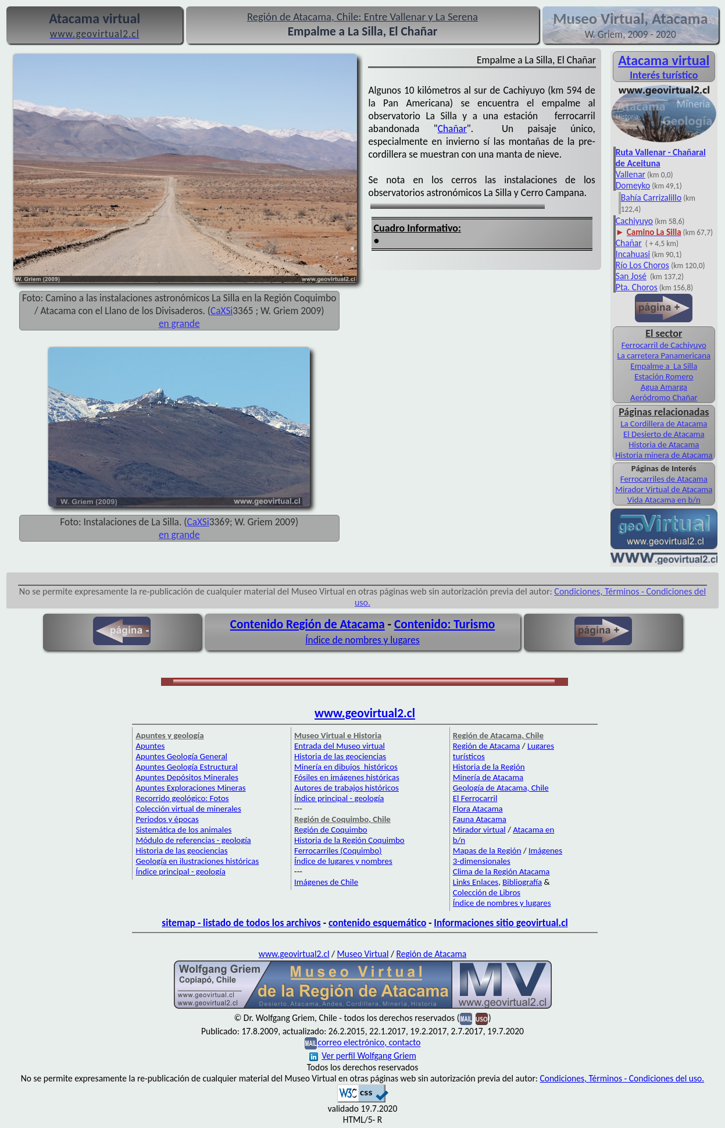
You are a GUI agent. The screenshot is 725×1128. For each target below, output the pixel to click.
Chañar (452, 128)
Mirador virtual (479, 829)
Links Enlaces (475, 882)
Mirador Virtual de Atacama (663, 489)
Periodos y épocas (166, 819)
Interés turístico (664, 75)
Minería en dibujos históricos (346, 767)
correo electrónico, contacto (368, 1042)
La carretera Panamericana (663, 355)
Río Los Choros (642, 265)
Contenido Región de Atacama (307, 624)
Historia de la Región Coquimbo (349, 840)
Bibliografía (522, 882)
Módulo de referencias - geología (193, 840)
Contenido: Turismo (444, 624)
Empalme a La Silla (663, 366)
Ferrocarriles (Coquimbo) (337, 850)
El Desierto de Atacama (664, 434)
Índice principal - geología (180, 871)
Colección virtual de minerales (188, 808)
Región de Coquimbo (330, 829)
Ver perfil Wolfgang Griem (362, 1055)
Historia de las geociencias (181, 850)
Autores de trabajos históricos (346, 787)
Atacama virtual (663, 60)
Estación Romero (663, 376)
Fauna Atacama (479, 819)
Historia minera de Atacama (663, 455)
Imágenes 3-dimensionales (507, 855)
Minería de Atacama (488, 777)
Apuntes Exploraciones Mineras (190, 787)
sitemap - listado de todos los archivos (241, 922)
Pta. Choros (637, 287)
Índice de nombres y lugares (362, 640)
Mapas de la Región (487, 850)
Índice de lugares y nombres (343, 861)
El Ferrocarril (475, 798)
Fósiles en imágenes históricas (346, 777)
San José (631, 276)
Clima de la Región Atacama (501, 871)
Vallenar (630, 174)
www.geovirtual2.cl (365, 713)
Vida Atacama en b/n (664, 499)
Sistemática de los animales (183, 829)
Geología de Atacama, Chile (501, 787)
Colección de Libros (486, 892)
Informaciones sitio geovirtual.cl (500, 922)
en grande (179, 323)
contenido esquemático (377, 922)
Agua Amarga (664, 387)
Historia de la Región (489, 767)
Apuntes (150, 746)
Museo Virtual (363, 953)
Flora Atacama (478, 808)
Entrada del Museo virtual (339, 746)
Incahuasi (633, 253)
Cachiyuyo (634, 220)
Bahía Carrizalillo (651, 197)
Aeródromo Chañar (664, 397)
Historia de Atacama (663, 444)
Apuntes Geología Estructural (186, 767)
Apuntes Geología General (181, 756)
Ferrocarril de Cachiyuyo (664, 345)
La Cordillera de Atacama (663, 423)
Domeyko (633, 185)
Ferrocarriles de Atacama (664, 479)
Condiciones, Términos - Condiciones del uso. (622, 1078)
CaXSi (221, 310)
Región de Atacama (486, 746)
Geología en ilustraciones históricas (197, 861)
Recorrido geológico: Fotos (181, 798)
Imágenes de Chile (326, 882)
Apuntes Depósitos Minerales (186, 777)
